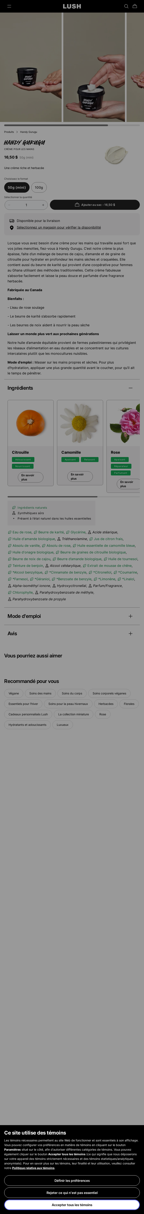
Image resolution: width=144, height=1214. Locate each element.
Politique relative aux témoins (33, 1168)
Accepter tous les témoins (72, 1205)
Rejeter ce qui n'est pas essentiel (72, 1193)
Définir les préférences (72, 1180)
